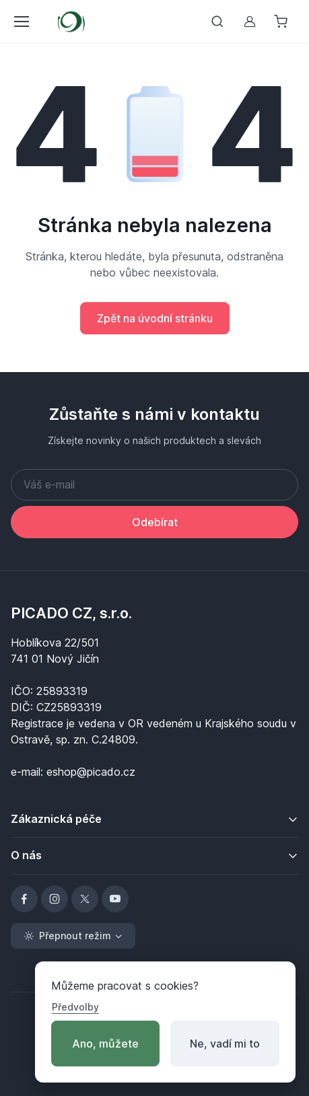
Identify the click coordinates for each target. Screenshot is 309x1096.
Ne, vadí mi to (225, 1043)
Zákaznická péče (56, 819)
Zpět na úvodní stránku (155, 318)
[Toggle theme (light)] (73, 936)
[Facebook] (24, 898)
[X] (84, 898)
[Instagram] (54, 898)
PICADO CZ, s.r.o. (71, 613)
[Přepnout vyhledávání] (217, 21)
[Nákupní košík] (282, 21)
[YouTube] (115, 898)
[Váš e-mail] (154, 485)
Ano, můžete (105, 1043)
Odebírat (155, 522)
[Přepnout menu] (21, 21)
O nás (26, 855)
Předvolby (75, 1007)
